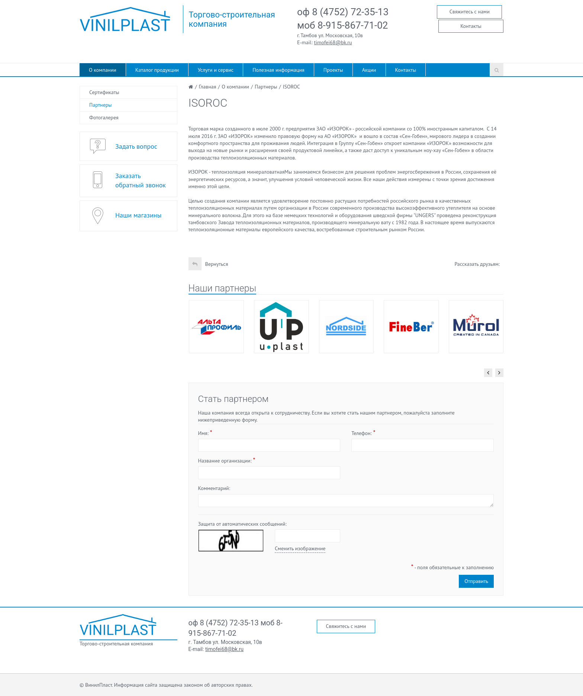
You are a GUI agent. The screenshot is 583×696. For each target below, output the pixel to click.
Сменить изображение (300, 548)
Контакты (470, 26)
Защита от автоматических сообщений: (242, 524)
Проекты (333, 70)
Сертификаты (104, 92)
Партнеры (100, 105)
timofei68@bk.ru (333, 42)
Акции (369, 70)
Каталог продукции (157, 70)
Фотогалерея (104, 117)
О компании (102, 70)
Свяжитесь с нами (470, 11)
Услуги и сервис (215, 70)
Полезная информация (278, 70)
